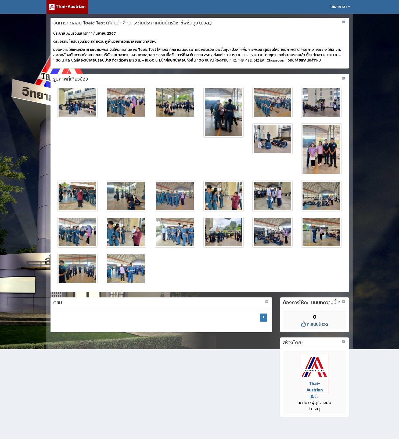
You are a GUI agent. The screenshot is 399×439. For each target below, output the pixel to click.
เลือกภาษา (340, 6)
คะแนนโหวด (314, 324)
